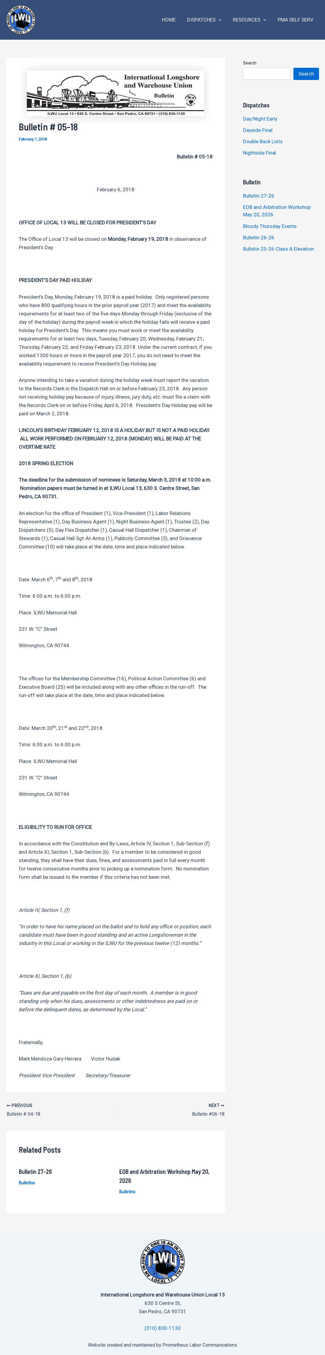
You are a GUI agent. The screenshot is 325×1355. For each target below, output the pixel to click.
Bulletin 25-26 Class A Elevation (278, 249)
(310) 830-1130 (162, 1328)
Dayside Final (258, 130)
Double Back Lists (263, 141)
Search (249, 63)
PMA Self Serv (296, 20)
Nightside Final (259, 153)
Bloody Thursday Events (270, 226)
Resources (251, 19)
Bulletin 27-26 (35, 1171)
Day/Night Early (260, 119)
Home (173, 20)
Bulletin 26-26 (258, 238)
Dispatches (207, 19)
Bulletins (27, 1182)
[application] (222, 19)
